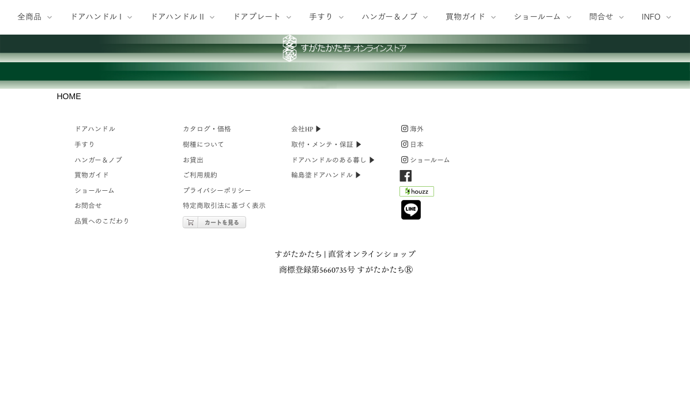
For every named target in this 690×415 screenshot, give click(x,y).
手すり (84, 270)
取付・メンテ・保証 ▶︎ (326, 270)
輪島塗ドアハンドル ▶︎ (326, 300)
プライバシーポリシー (217, 316)
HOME (69, 221)
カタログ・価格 (207, 255)
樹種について (203, 270)
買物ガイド (91, 300)
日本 (412, 270)
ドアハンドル (94, 255)
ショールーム (94, 316)
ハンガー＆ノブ (98, 285)
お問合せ (88, 331)
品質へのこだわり (102, 346)
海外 (412, 255)
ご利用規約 (200, 300)
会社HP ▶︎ (306, 255)
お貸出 (193, 285)
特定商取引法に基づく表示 (224, 331)
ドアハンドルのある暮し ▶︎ (333, 285)
